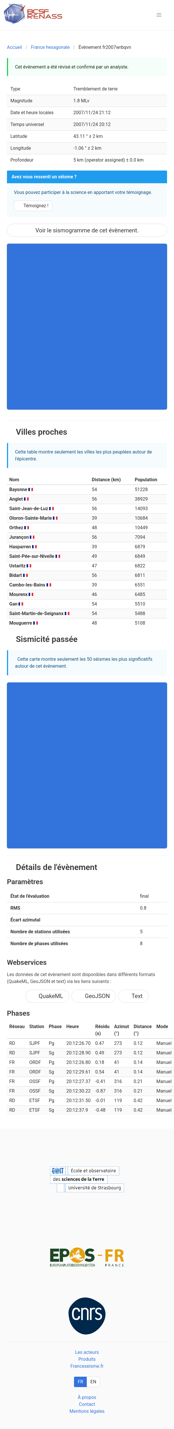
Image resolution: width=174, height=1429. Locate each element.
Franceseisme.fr (87, 1366)
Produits (87, 1359)
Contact (87, 1404)
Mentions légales (86, 1411)
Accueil (14, 47)
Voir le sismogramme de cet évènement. (86, 230)
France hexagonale (50, 47)
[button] (159, 15)
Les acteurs (87, 1352)
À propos (87, 1397)
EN (93, 1381)
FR (80, 1381)
